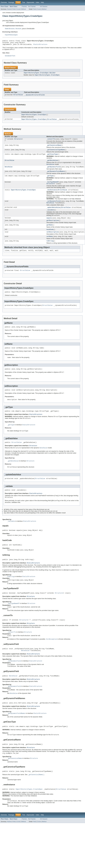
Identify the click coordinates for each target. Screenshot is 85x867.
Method (23, 9)
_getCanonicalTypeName (56, 152)
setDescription (53, 239)
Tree (23, 2)
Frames (24, 6)
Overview (4, 2)
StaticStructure (10, 28)
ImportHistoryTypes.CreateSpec (33, 117)
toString (50, 248)
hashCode (50, 236)
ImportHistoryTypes (11, 35)
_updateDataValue (53, 213)
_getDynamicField (53, 171)
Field (13, 9)
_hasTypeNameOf (53, 186)
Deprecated (30, 2)
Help (42, 2)
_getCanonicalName (54, 148)
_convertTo (51, 141)
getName (50, 231)
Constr (18, 9)
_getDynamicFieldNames (56, 175)
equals (49, 224)
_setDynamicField (53, 206)
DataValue (9, 171)
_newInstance (52, 195)
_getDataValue (52, 164)
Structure (18, 28)
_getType (50, 180)
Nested (9, 9)
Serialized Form (10, 57)
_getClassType (52, 157)
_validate (50, 216)
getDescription (53, 227)
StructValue (18, 97)
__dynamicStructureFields (34, 97)
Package (11, 2)
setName (50, 244)
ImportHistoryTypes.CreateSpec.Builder (40, 74)
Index (37, 2)
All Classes (43, 6)
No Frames (32, 6)
